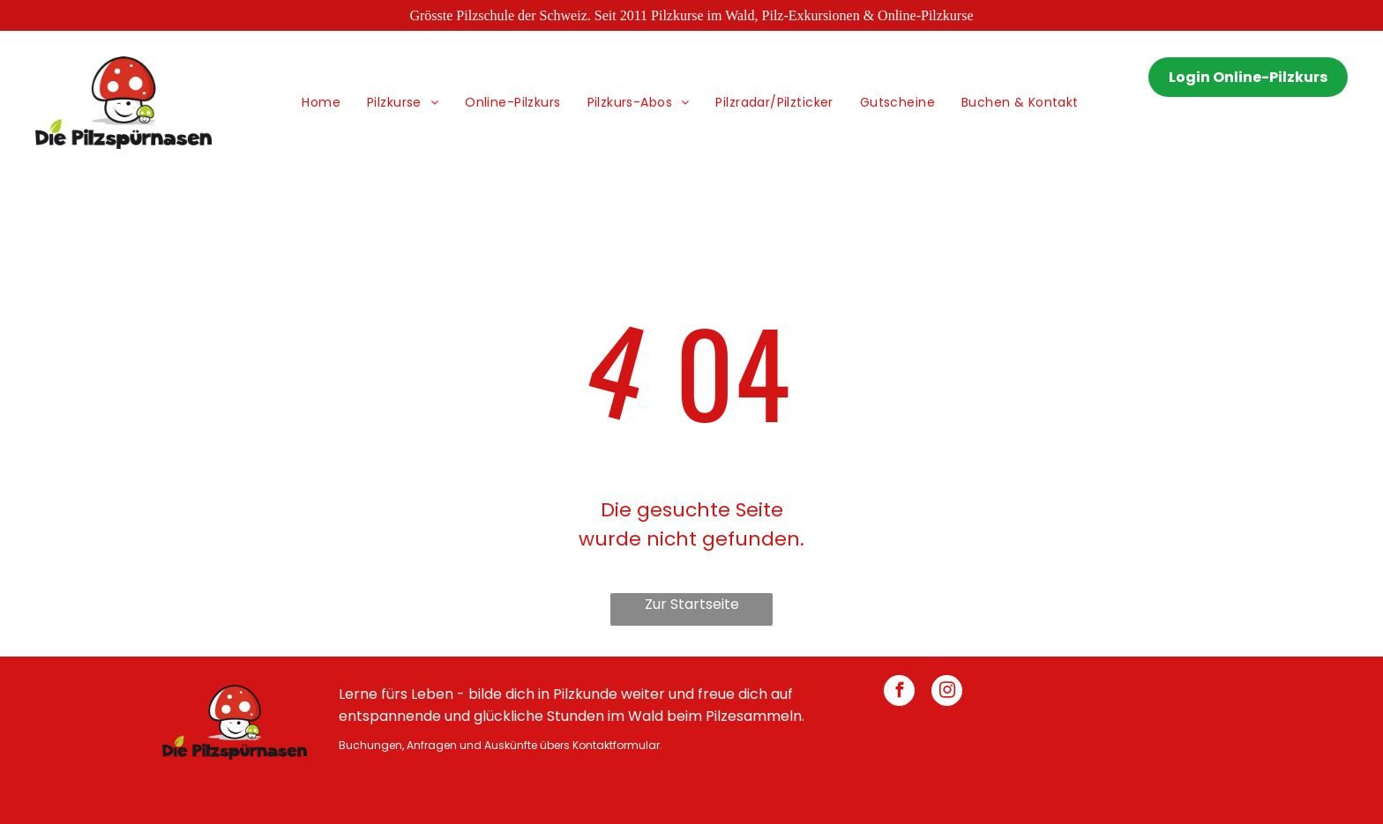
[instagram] (946, 692)
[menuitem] (321, 102)
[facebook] (899, 692)
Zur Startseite (692, 604)
